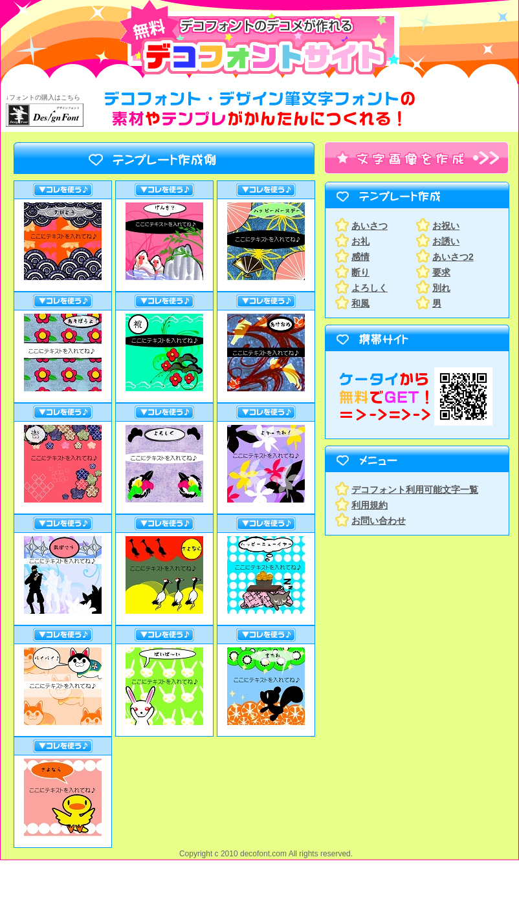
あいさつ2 (453, 257)
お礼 (360, 241)
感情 (360, 257)
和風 (360, 303)
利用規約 (369, 505)
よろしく (369, 288)
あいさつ (369, 226)
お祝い (445, 226)
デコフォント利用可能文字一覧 (414, 489)
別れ (441, 288)
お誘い (445, 241)
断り (360, 272)
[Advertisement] (405, 628)
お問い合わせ (378, 520)
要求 (441, 272)
